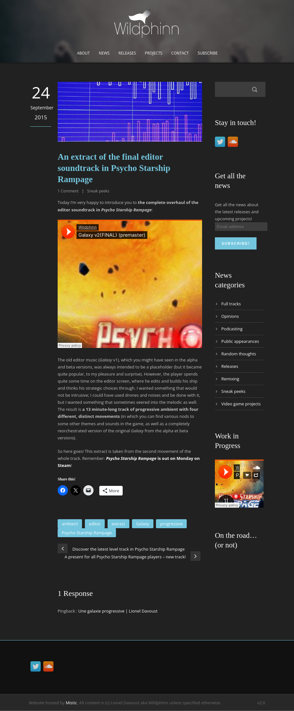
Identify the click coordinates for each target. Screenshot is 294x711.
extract (118, 524)
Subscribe (207, 53)
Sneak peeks (98, 191)
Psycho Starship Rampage (87, 533)
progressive (171, 524)
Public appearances (240, 341)
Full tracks (231, 304)
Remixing (230, 379)
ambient (70, 524)
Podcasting (231, 329)
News (104, 53)
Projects (153, 53)
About (83, 53)
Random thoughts (238, 354)
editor (95, 524)
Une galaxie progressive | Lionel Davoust (118, 611)
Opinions (230, 316)
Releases (127, 53)
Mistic (71, 703)
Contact (180, 53)
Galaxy (142, 524)
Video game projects (241, 404)
